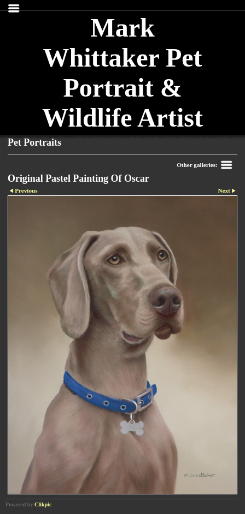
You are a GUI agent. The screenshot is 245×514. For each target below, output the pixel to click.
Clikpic (42, 504)
